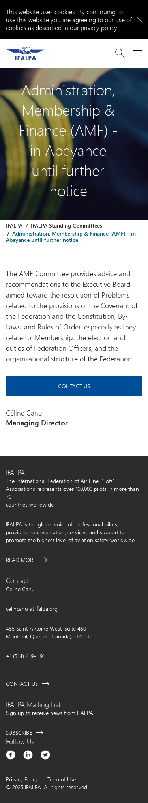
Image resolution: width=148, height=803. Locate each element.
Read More (21, 560)
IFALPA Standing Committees (66, 225)
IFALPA (14, 225)
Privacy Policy (22, 779)
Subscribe (19, 732)
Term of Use (61, 779)
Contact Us (74, 386)
